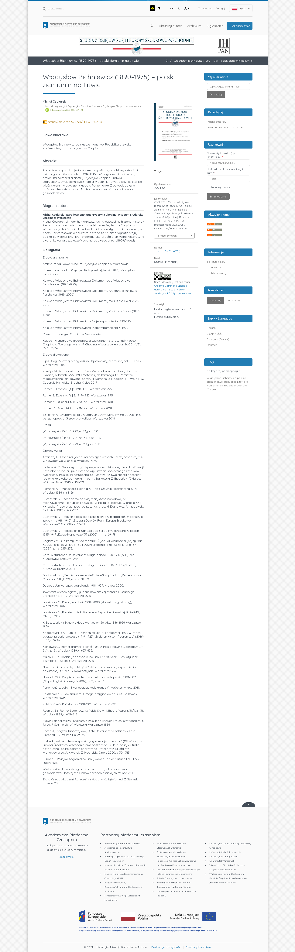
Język (241, 8)
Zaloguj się (219, 196)
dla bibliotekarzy (216, 273)
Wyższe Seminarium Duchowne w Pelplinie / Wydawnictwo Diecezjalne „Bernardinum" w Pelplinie (228, 878)
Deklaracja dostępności (166, 947)
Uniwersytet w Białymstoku (223, 856)
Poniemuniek (215, 385)
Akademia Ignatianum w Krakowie (122, 843)
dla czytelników (216, 261)
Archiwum (194, 26)
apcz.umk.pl (66, 856)
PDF (159, 171)
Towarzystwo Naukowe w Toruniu (174, 886)
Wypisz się (234, 300)
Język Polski (214, 333)
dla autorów (214, 267)
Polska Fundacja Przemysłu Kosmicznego (178, 869)
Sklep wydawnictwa (198, 947)
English (211, 328)
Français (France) (218, 339)
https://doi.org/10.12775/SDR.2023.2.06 (75, 122)
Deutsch (212, 345)
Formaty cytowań (167, 235)
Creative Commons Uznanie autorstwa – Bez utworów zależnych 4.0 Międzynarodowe (172, 289)
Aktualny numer (170, 26)
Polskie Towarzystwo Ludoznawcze (174, 878)
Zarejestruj (205, 8)
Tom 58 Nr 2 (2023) (167, 251)
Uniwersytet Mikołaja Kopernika (225, 852)
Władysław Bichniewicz (221, 378)
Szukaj (218, 94)
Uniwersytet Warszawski (222, 860)
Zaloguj (220, 8)
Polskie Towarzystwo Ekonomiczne (174, 873)
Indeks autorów (216, 121)
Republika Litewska (236, 381)
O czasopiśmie (239, 26)
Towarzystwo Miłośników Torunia (173, 882)
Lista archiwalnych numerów (225, 127)
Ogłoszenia (215, 26)
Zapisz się (215, 300)
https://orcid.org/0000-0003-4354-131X (66, 110)
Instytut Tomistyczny (115, 882)
